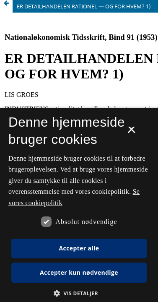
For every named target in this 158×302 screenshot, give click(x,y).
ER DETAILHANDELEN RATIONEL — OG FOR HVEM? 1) (84, 6)
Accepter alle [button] (79, 248)
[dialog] (79, 205)
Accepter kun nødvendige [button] (79, 272)
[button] (79, 293)
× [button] (131, 132)
